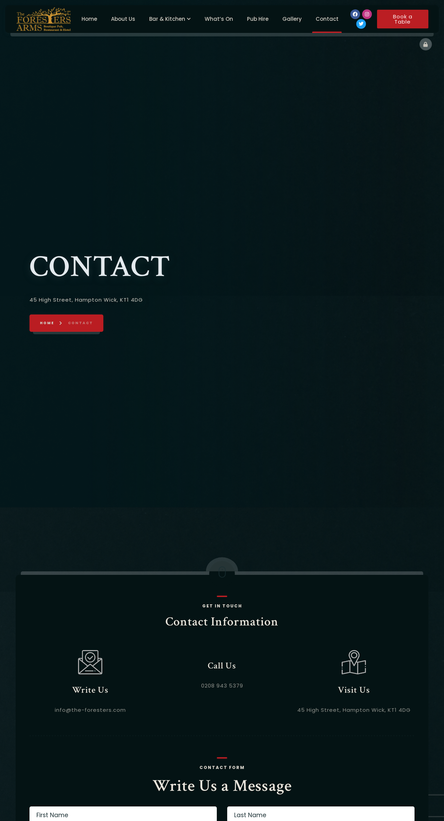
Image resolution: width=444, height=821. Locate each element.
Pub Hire (257, 16)
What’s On (219, 16)
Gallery (292, 16)
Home (89, 16)
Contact (327, 16)
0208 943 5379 (222, 711)
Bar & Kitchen (167, 16)
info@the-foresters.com (90, 735)
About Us (123, 16)
